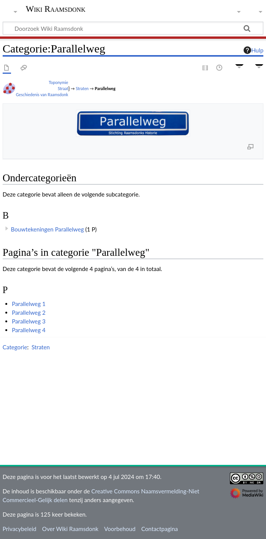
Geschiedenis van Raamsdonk (42, 94)
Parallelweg (105, 88)
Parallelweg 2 (29, 312)
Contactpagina (159, 528)
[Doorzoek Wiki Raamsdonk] (133, 28)
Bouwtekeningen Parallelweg (47, 229)
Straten (82, 88)
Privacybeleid (19, 528)
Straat (63, 88)
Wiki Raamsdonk (56, 9)
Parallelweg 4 (29, 330)
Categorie (15, 347)
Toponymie (58, 82)
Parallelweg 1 (29, 303)
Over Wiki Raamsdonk (70, 528)
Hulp (253, 50)
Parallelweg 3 (29, 321)
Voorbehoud (119, 528)
